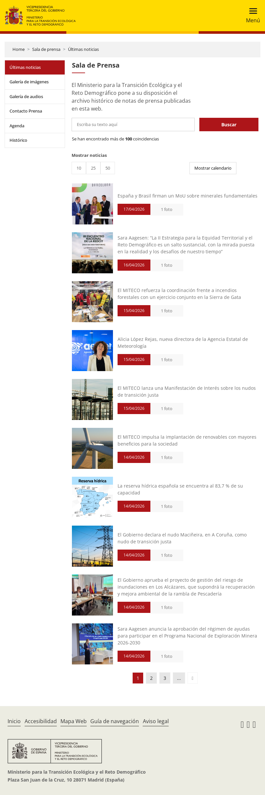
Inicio (14, 721)
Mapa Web (73, 721)
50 (107, 168)
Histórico (18, 140)
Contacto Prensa (26, 111)
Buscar (228, 124)
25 (93, 168)
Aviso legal (156, 721)
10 (79, 168)
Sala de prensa (46, 49)
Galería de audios (26, 96)
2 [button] (151, 678)
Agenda (17, 126)
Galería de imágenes (29, 82)
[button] (193, 678)
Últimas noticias (83, 49)
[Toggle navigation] (251, 15)
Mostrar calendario (213, 168)
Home (18, 49)
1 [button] (138, 678)
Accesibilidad (41, 721)
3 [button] (165, 678)
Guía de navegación (114, 721)
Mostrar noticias (89, 155)
